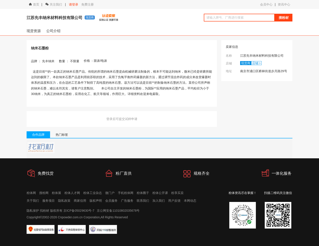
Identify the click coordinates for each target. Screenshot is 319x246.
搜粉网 (44, 193)
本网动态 (190, 200)
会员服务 (111, 200)
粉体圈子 (143, 193)
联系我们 (143, 200)
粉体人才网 (72, 193)
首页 (34, 4)
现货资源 (34, 31)
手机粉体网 (125, 193)
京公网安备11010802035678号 (118, 210)
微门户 (110, 193)
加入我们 (158, 200)
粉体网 (31, 193)
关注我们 (54, 4)
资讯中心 (284, 4)
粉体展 (56, 193)
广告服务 (127, 200)
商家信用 (80, 200)
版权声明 (95, 200)
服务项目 (48, 200)
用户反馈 (174, 200)
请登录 (73, 4)
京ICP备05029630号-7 (78, 210)
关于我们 (33, 200)
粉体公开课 (160, 193)
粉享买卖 (177, 193)
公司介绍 (53, 31)
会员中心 (266, 4)
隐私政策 (64, 200)
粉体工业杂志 (92, 193)
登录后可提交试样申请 (121, 119)
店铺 (255, 63)
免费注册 (87, 4)
